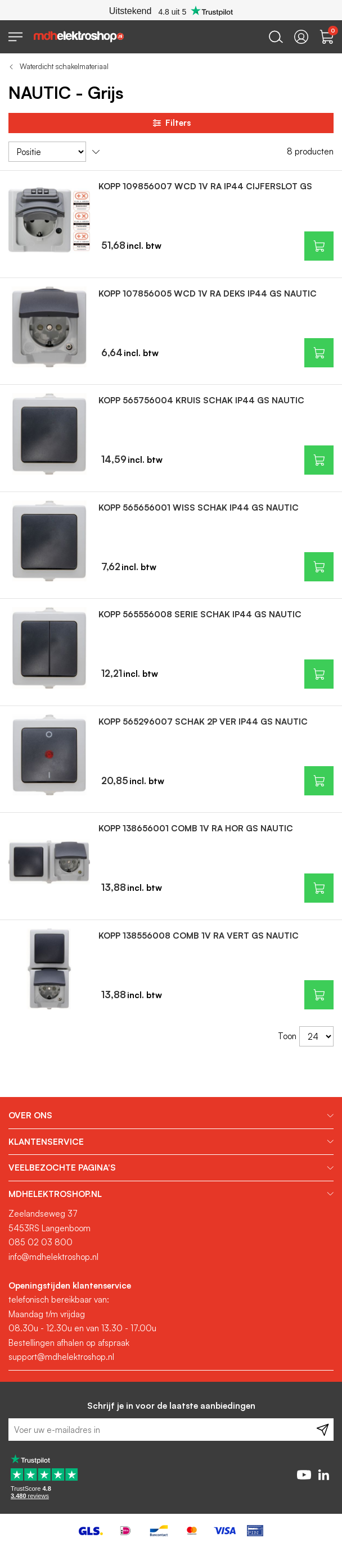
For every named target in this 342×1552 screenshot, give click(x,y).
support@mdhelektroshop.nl (61, 1356)
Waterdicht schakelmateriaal (64, 66)
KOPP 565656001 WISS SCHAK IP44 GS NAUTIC (198, 507)
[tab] (171, 1115)
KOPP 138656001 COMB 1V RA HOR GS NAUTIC (195, 828)
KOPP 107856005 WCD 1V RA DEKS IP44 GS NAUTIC (207, 293)
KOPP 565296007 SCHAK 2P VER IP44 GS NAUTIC (203, 721)
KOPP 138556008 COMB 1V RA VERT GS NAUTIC (198, 935)
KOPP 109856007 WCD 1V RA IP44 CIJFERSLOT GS (205, 186)
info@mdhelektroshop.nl (53, 1256)
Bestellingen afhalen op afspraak (68, 1342)
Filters (171, 123)
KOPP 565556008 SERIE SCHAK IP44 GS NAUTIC (200, 614)
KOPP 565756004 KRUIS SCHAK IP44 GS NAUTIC (201, 400)
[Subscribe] (323, 1429)
